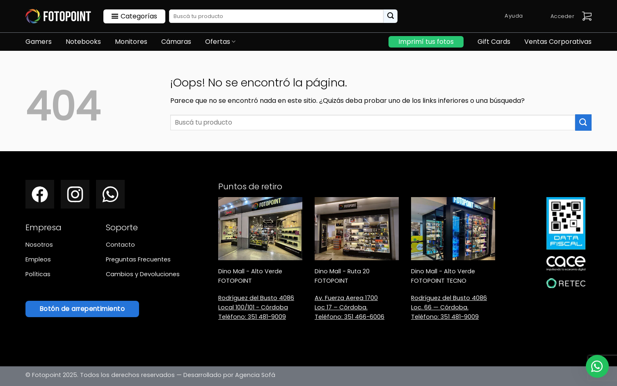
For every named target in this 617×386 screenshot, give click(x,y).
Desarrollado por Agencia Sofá (229, 375)
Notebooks (83, 41)
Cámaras (176, 41)
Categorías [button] (139, 16)
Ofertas (220, 41)
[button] (587, 16)
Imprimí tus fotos (426, 41)
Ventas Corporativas (558, 41)
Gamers (38, 41)
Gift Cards (494, 41)
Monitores (131, 41)
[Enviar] (391, 16)
